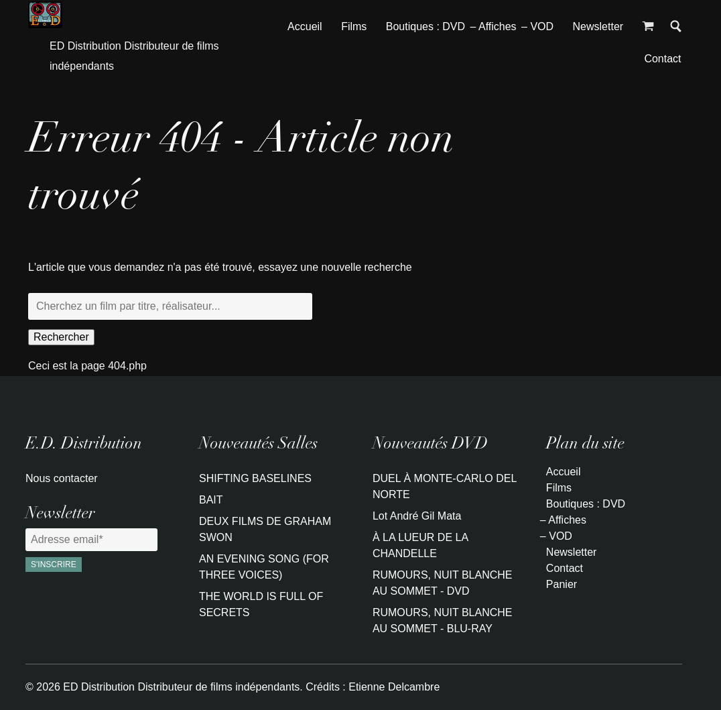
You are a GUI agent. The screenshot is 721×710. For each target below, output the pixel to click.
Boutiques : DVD (425, 26)
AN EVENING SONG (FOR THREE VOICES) (264, 567)
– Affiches (493, 26)
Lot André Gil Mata (417, 516)
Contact (662, 58)
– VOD (537, 26)
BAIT (211, 500)
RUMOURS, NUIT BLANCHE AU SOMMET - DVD (443, 583)
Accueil (304, 26)
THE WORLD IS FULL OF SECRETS (261, 604)
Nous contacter (61, 478)
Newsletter (598, 26)
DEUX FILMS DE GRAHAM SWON (265, 529)
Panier (561, 584)
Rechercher (61, 337)
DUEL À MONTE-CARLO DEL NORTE (445, 486)
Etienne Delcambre (394, 687)
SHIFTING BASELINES (255, 478)
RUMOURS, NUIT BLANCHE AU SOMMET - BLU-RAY (443, 620)
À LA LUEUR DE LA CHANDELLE (420, 545)
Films (354, 26)
